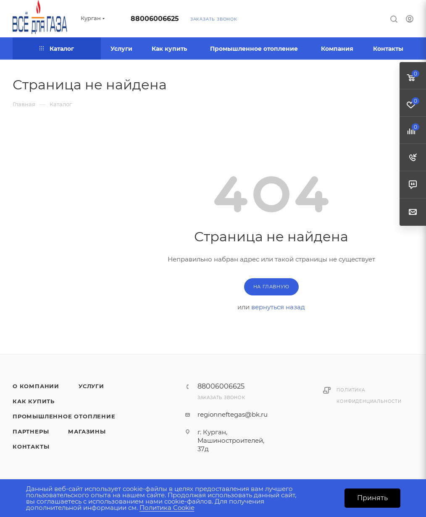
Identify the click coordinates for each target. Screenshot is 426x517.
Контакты (31, 446)
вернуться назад (278, 307)
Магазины (86, 431)
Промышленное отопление (64, 416)
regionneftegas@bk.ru (232, 414)
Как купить (34, 401)
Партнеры (31, 431)
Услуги (91, 386)
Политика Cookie (167, 508)
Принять (372, 498)
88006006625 (155, 19)
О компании (36, 386)
